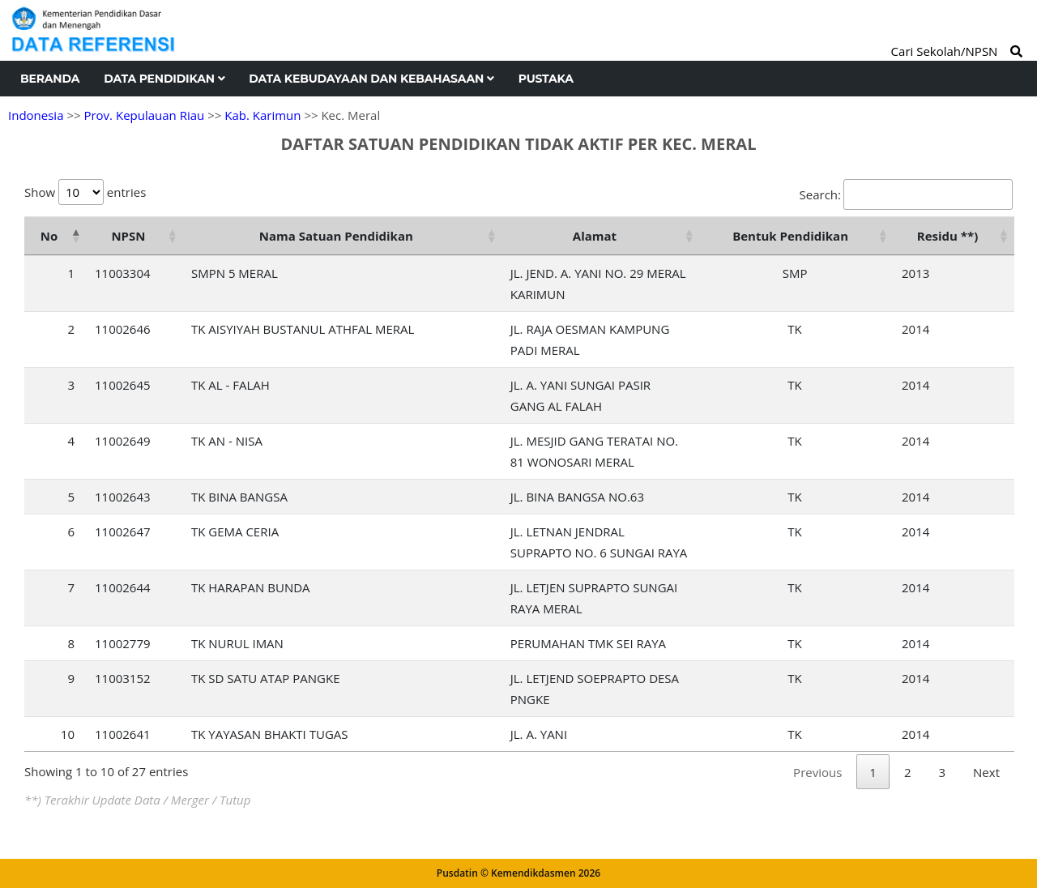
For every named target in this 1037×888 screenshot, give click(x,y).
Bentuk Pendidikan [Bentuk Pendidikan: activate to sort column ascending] (790, 236)
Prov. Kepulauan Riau (143, 115)
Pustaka (546, 78)
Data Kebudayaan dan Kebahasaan (371, 78)
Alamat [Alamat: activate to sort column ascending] (595, 236)
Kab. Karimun (262, 115)
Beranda (49, 78)
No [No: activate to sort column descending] (49, 236)
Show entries (85, 192)
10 (68, 734)
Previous (817, 772)
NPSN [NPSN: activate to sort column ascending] (128, 236)
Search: (906, 194)
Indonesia (35, 115)
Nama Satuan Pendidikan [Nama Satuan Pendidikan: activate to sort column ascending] (336, 236)
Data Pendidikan (164, 78)
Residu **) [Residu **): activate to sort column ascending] (947, 236)
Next (986, 772)
